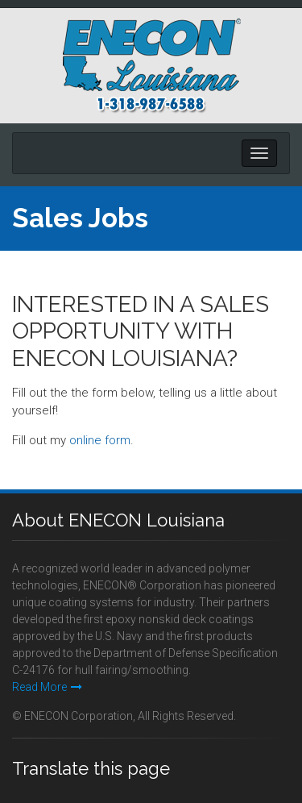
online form (99, 440)
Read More (47, 686)
